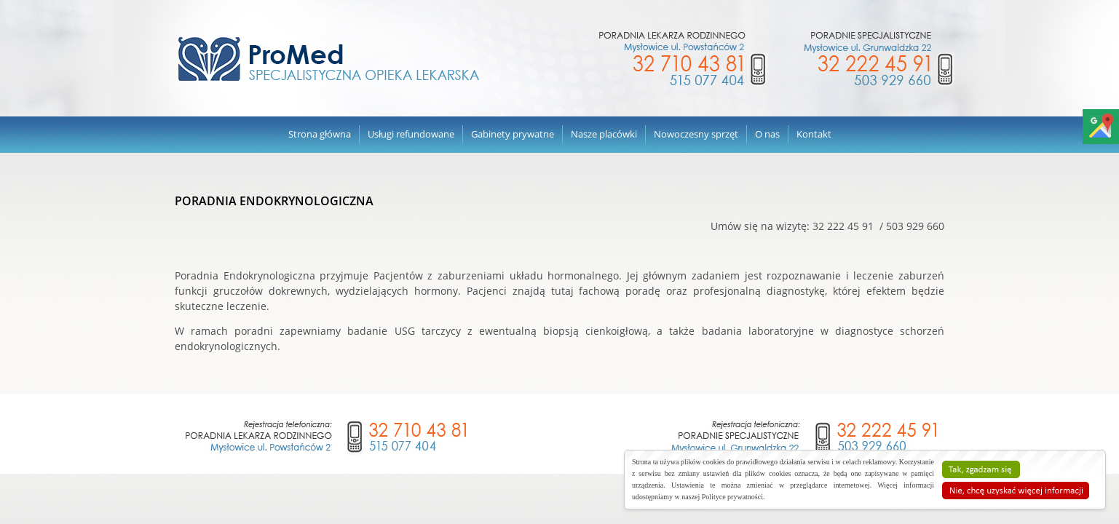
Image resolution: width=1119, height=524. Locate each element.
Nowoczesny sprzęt (696, 133)
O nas (767, 133)
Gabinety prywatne (512, 133)
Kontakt (813, 133)
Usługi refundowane (411, 133)
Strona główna (319, 133)
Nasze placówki (604, 133)
